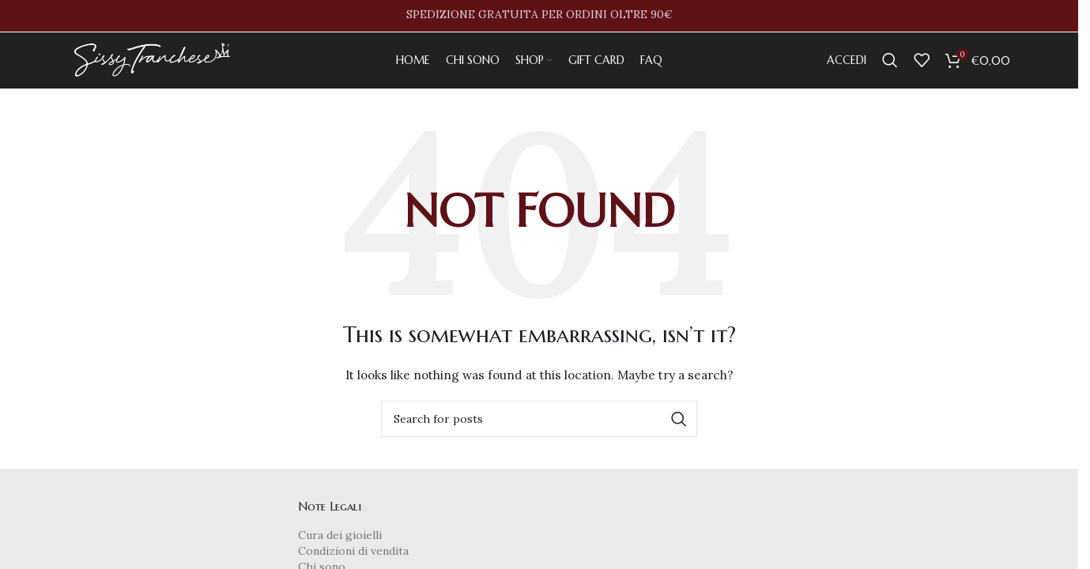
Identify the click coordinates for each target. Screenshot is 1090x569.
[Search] (890, 67)
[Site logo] (155, 66)
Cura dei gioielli (340, 550)
